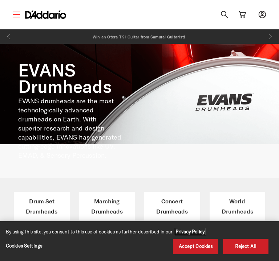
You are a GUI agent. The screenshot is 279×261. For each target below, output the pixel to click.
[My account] (262, 14)
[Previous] (8, 36)
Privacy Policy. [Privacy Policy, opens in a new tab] (190, 232)
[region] (139, 241)
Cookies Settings (24, 246)
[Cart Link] (242, 14)
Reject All (245, 246)
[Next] (270, 36)
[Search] (224, 14)
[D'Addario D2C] (45, 15)
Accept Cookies (196, 246)
